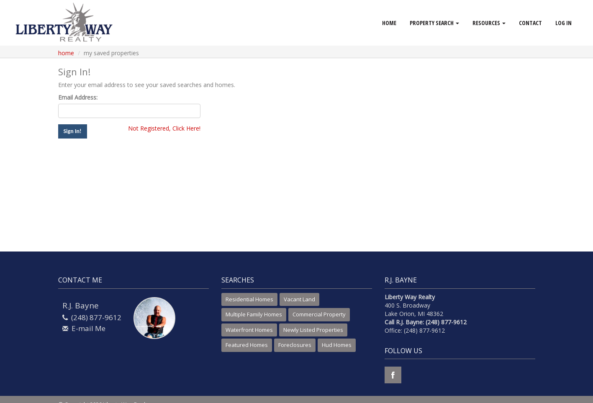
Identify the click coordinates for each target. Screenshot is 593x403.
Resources (489, 23)
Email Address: (78, 97)
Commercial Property (319, 314)
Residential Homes (249, 299)
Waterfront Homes (249, 330)
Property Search (434, 23)
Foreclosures (294, 345)
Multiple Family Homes (254, 314)
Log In (563, 23)
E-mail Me (88, 328)
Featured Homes (247, 345)
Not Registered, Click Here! (164, 128)
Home (389, 23)
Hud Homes (337, 345)
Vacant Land (299, 299)
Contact (530, 23)
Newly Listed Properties (313, 330)
